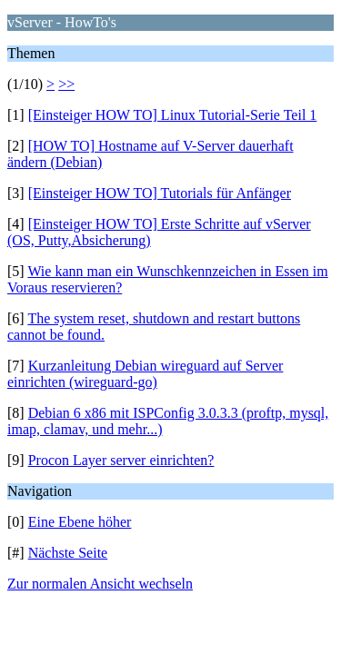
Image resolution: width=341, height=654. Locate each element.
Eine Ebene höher (80, 522)
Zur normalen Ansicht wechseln (100, 583)
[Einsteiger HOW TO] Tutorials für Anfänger (159, 193)
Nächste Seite (68, 552)
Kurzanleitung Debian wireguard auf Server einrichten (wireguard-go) (145, 374)
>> (66, 84)
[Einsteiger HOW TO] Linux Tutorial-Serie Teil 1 (172, 115)
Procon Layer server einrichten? (121, 460)
